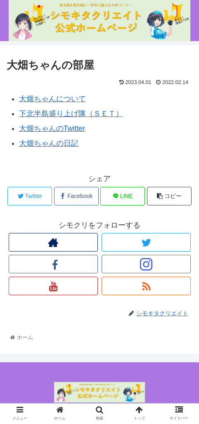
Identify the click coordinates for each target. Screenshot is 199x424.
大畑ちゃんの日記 (48, 143)
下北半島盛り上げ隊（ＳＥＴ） (71, 113)
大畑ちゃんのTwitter (52, 128)
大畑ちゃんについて (52, 99)
